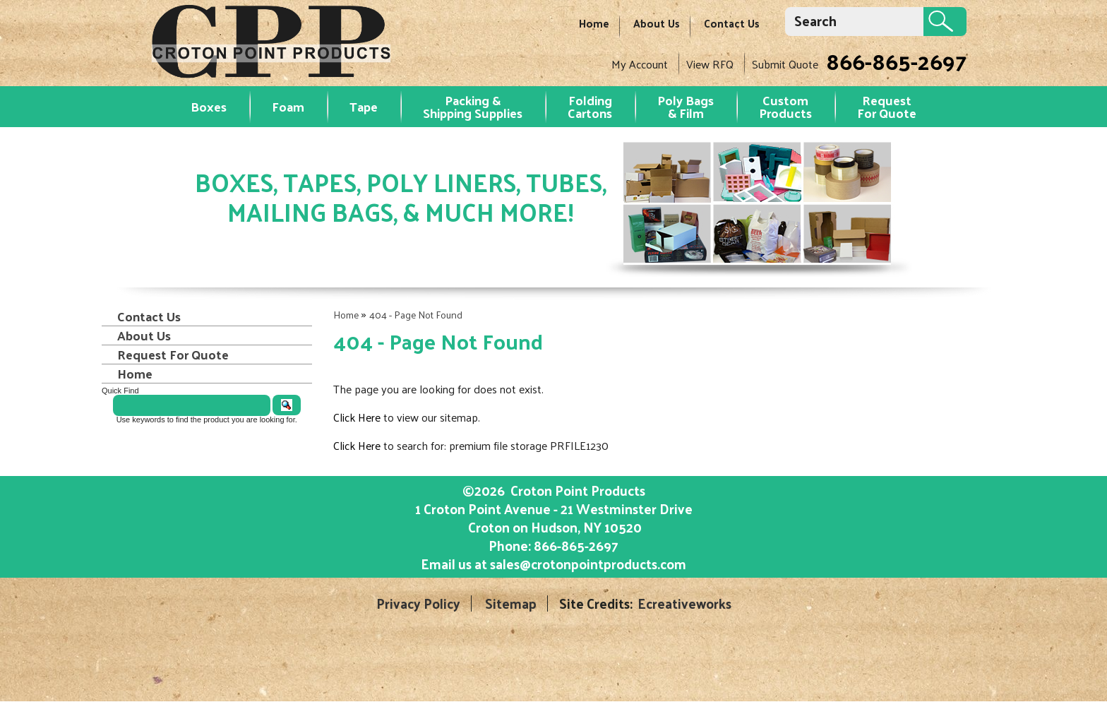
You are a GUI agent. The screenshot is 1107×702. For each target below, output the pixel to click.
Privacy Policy (418, 603)
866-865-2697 (896, 60)
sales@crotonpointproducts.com (588, 564)
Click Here (357, 417)
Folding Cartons (590, 106)
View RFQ (710, 64)
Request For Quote (173, 354)
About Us (656, 23)
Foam (288, 106)
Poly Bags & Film (685, 106)
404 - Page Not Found (415, 314)
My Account (639, 64)
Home (594, 23)
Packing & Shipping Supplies (472, 106)
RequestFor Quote (886, 106)
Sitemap (511, 603)
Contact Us (732, 23)
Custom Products (785, 106)
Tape (363, 106)
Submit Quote (785, 64)
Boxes (209, 106)
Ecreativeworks (684, 603)
